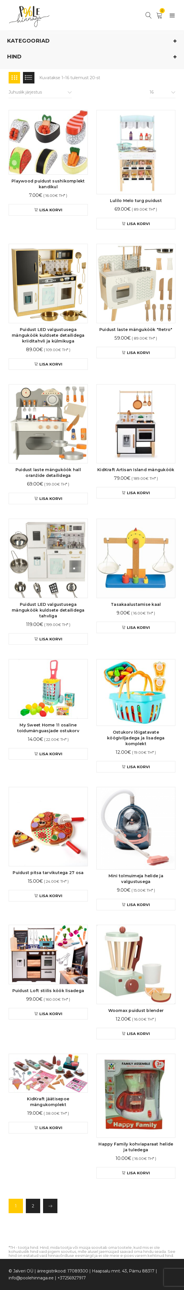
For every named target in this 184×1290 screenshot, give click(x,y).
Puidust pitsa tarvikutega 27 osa (48, 872)
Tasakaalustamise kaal (136, 604)
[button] (48, 210)
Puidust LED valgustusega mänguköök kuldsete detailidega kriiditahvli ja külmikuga (48, 335)
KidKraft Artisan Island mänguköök (135, 469)
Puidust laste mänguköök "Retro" (136, 329)
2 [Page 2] (33, 1206)
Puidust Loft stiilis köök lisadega (48, 990)
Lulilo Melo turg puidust (136, 200)
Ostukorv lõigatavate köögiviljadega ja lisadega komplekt (136, 738)
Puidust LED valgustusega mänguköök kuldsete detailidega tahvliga (48, 610)
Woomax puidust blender (136, 1010)
